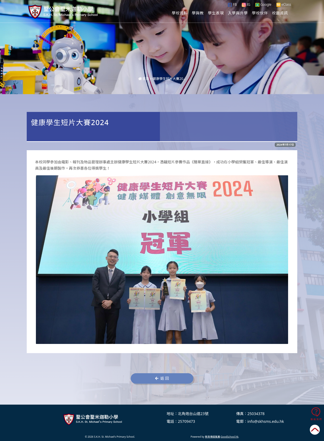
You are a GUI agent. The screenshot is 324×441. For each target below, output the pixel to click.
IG (246, 4)
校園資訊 (280, 12)
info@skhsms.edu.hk (265, 421)
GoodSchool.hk (229, 436)
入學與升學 (238, 12)
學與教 (198, 12)
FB (232, 4)
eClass (283, 4)
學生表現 (216, 12)
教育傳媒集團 (212, 436)
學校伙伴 (260, 12)
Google (263, 4)
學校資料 (180, 12)
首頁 (143, 78)
